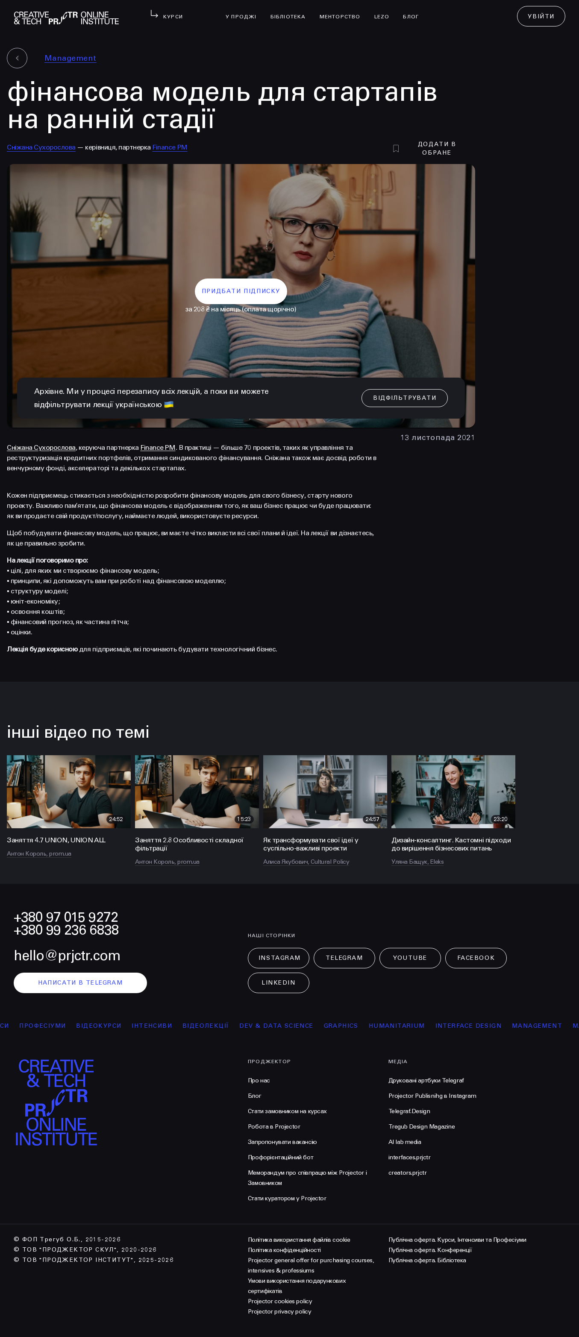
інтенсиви (158, 1025)
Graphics (347, 1025)
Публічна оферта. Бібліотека (427, 1260)
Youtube (410, 958)
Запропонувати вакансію (282, 1142)
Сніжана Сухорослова (41, 147)
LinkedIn (278, 982)
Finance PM (169, 147)
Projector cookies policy (280, 1301)
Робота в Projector (274, 1126)
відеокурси (105, 1025)
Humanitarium (403, 1025)
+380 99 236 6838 (66, 930)
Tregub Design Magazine (421, 1126)
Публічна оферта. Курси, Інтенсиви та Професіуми (457, 1239)
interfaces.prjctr (409, 1157)
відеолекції (212, 1025)
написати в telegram (80, 982)
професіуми (49, 1025)
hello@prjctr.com (67, 955)
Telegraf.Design (409, 1111)
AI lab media (404, 1142)
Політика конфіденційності (284, 1250)
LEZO (385, 11)
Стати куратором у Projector (287, 1198)
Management (70, 58)
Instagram (280, 958)
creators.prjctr (407, 1172)
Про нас (259, 1080)
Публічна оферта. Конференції (430, 1250)
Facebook (476, 958)
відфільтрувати (404, 398)
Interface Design (475, 1025)
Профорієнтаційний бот (280, 1157)
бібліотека (291, 11)
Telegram (344, 958)
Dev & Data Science (283, 1025)
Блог (414, 11)
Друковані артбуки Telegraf (426, 1080)
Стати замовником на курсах (287, 1111)
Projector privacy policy (279, 1311)
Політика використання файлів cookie (299, 1239)
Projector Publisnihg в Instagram (432, 1096)
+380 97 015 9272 (66, 917)
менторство (343, 11)
